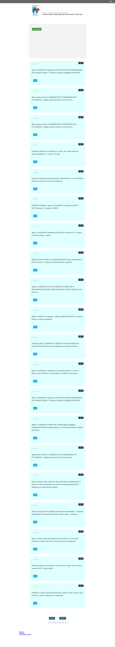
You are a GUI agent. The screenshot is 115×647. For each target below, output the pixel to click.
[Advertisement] (57, 45)
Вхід (110, 1)
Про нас (21, 632)
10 (59, 622)
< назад (52, 618)
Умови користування (25, 634)
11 (61, 622)
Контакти (22, 633)
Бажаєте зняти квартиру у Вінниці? (55, 13)
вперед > (62, 618)
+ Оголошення (36, 29)
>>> (35, 80)
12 (64, 622)
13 (66, 622)
